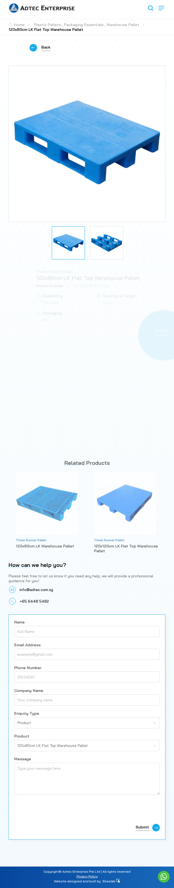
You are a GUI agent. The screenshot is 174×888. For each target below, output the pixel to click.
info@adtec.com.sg (36, 589)
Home (17, 24)
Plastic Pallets (47, 24)
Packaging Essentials (84, 24)
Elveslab (111, 881)
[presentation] (55, 810)
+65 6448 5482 (34, 601)
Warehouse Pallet (123, 24)
